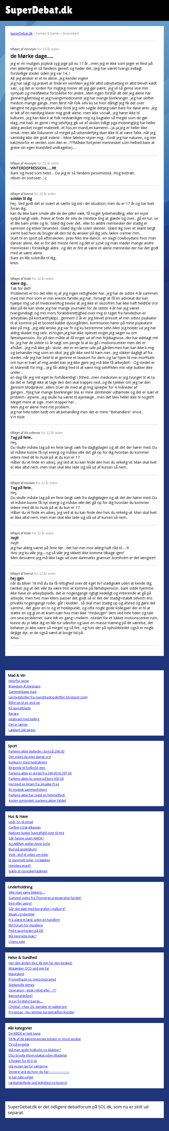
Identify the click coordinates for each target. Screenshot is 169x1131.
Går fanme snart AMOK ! (26, 838)
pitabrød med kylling (24, 719)
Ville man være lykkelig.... (27, 892)
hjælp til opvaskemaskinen (28, 871)
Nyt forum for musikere (26, 925)
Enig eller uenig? (20, 903)
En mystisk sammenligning (28, 789)
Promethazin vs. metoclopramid (32, 979)
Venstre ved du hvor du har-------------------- (39, 1072)
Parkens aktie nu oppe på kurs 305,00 (36, 778)
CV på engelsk (19, 1044)
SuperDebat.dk (21, 33)
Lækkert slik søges (22, 730)
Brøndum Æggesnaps (24, 686)
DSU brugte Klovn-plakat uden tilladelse (38, 1055)
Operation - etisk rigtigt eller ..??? (32, 990)
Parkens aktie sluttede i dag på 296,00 (36, 751)
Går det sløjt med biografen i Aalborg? (37, 909)
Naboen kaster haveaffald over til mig (36, 833)
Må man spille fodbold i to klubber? (35, 1050)
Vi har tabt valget (21, 1077)
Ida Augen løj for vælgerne (28, 1066)
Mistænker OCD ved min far (29, 968)
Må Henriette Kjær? (22, 936)
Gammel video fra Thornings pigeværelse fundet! (45, 898)
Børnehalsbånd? (21, 996)
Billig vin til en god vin (24, 702)
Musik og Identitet (22, 914)
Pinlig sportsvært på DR (26, 930)
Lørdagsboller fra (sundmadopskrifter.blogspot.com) (48, 697)
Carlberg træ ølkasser (25, 827)
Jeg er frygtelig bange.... (26, 1001)
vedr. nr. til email (21, 822)
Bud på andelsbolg (23, 849)
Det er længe (18, 724)
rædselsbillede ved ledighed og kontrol (38, 1083)
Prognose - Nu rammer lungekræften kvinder (41, 1012)
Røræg (13, 713)
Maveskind (16, 974)
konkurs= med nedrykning (28, 762)
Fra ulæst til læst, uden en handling (34, 920)
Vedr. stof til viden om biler (28, 854)
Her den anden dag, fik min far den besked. (40, 963)
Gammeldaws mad (22, 692)
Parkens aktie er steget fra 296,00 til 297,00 (40, 773)
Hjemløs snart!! (20, 865)
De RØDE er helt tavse (25, 1033)
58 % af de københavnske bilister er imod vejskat (45, 1039)
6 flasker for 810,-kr (23, 1061)
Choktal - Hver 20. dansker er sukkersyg (38, 1006)
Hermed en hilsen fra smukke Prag (34, 784)
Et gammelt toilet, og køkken (29, 860)
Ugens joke (17, 941)
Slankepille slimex (21, 985)
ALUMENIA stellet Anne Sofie (29, 844)
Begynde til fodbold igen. (27, 768)
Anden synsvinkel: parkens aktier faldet (37, 800)
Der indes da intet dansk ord (30, 757)
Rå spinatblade (20, 708)
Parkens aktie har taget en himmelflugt (37, 795)
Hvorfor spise (19, 681)
